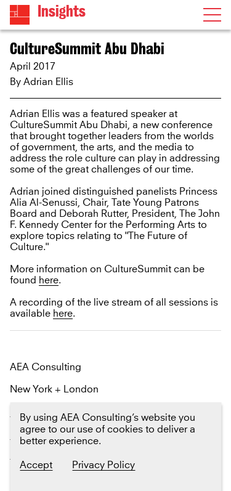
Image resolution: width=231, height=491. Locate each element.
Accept (36, 465)
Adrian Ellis (48, 82)
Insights (62, 11)
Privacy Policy (103, 465)
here (49, 280)
